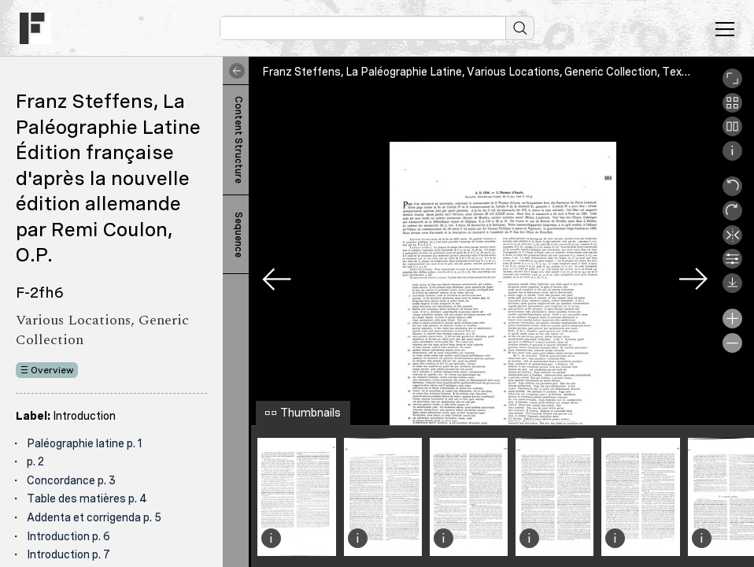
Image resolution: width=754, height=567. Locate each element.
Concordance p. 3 (71, 480)
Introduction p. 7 (68, 554)
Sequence (238, 235)
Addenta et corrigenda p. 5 (94, 517)
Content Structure (238, 139)
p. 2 (35, 461)
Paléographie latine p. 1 (84, 443)
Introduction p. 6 (68, 536)
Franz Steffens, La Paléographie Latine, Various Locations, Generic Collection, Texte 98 (485, 71)
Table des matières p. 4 (87, 498)
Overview (52, 370)
